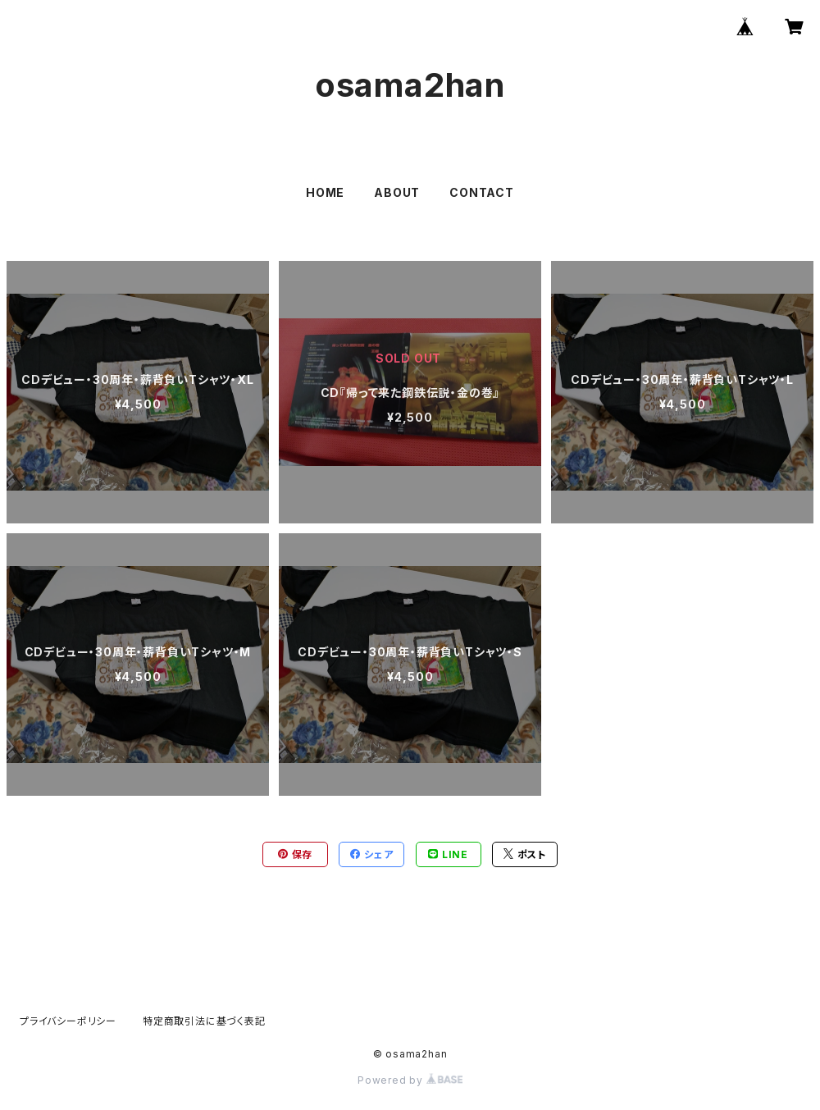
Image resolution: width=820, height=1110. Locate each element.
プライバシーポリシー (68, 1021)
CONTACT (481, 192)
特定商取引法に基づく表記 (204, 1021)
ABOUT (397, 192)
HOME (325, 192)
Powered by (410, 1080)
